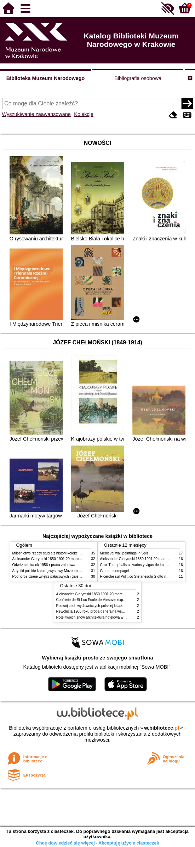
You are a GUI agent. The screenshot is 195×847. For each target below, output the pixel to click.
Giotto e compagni (114, 571)
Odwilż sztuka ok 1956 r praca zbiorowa (43, 565)
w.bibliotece (161, 728)
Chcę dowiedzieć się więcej (65, 843)
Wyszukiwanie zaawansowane (36, 114)
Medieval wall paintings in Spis (124, 553)
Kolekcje (83, 114)
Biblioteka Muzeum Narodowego (45, 78)
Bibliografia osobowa (137, 78)
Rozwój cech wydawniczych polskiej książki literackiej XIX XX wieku (109, 606)
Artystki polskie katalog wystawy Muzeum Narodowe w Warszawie (64, 571)
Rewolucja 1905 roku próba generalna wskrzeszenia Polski (102, 611)
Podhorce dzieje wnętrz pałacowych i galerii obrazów (54, 576)
